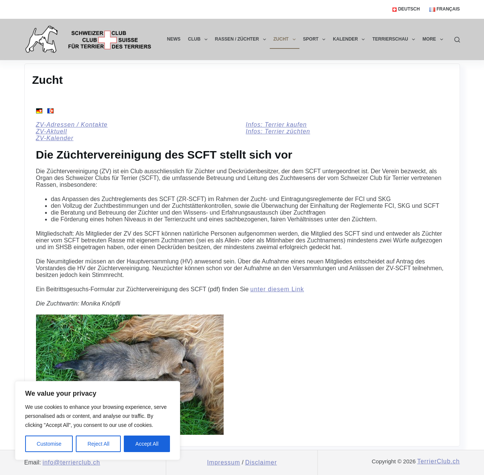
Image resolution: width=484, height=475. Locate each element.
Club (199, 39)
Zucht (286, 39)
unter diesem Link (277, 289)
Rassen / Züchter (242, 39)
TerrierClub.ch (438, 461)
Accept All (146, 444)
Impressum (223, 462)
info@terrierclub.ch (71, 462)
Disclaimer (261, 462)
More (434, 39)
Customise (49, 444)
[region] (97, 420)
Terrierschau (395, 39)
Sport (316, 39)
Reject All (98, 444)
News (173, 39)
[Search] (457, 39)
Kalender (350, 39)
